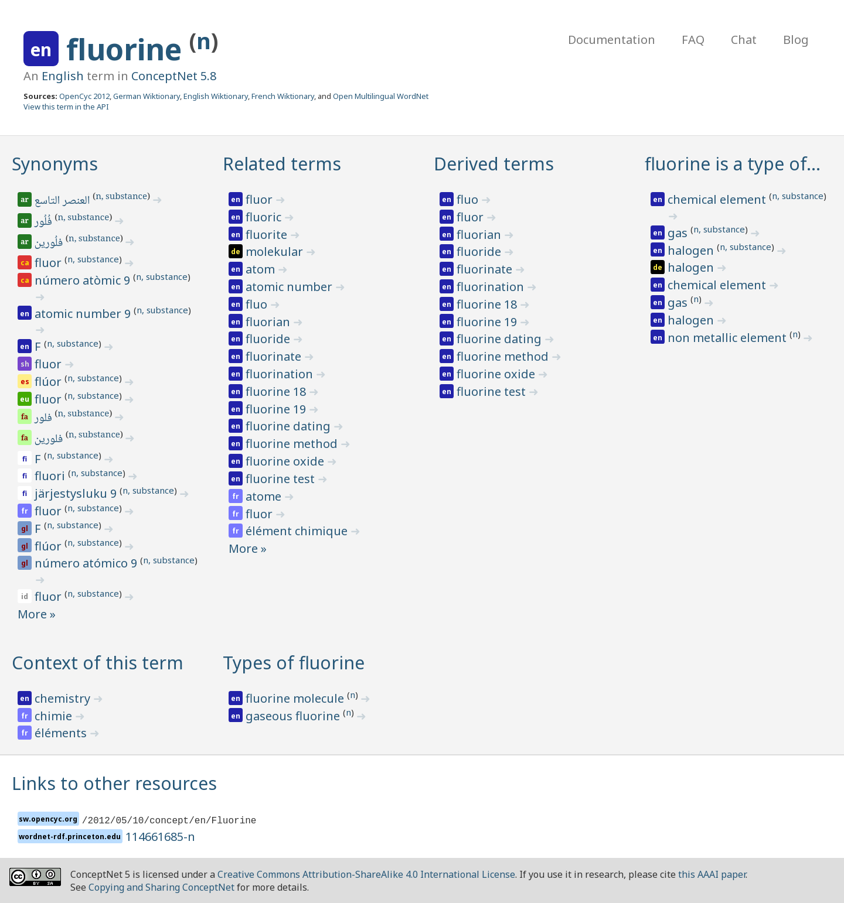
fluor (49, 263)
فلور (44, 419)
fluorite (268, 234)
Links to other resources (114, 783)
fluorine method (293, 444)
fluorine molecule (296, 698)
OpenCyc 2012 (84, 96)
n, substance (121, 197)
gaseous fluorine (294, 716)
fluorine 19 (277, 409)
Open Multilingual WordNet (380, 96)
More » (37, 614)
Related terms (282, 164)
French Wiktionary (282, 96)
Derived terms (494, 164)
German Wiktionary (146, 96)
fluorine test (282, 479)
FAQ (693, 39)
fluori (51, 476)
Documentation (611, 39)
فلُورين (49, 244)
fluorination (281, 374)
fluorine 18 (277, 391)
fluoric (265, 217)
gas (679, 233)
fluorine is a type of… (733, 164)
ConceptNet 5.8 (173, 76)
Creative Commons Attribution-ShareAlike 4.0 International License (366, 874)
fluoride (269, 339)
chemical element (718, 199)
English (63, 76)
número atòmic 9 (84, 280)
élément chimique (298, 531)
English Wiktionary (215, 96)
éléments (62, 733)
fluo (258, 304)
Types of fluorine (294, 663)
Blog (796, 39)
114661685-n (160, 836)
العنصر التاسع (63, 201)
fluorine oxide (286, 461)
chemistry (64, 698)
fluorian (269, 322)
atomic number (290, 287)
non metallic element (728, 338)
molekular (276, 251)
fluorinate (275, 356)
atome (265, 496)
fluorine (127, 49)
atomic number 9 (84, 313)
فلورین (49, 440)
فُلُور (44, 222)
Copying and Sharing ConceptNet (161, 887)
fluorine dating (289, 426)
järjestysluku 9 (77, 493)
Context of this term (97, 663)
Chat (744, 39)
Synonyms (55, 164)
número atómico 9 (87, 563)
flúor (49, 381)
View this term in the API (66, 106)
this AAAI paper (712, 874)
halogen (692, 250)
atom (262, 269)
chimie (55, 716)
